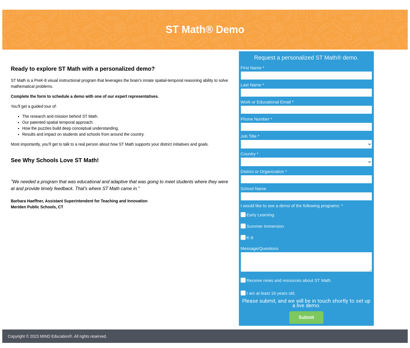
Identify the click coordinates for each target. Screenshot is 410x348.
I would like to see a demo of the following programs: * (292, 205)
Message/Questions (259, 248)
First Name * (252, 67)
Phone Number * (256, 119)
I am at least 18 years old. (271, 293)
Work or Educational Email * (267, 101)
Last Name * (252, 84)
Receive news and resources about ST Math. (289, 280)
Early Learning (260, 214)
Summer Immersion (265, 226)
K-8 (250, 237)
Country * (250, 153)
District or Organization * (264, 171)
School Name (253, 188)
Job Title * (250, 136)
